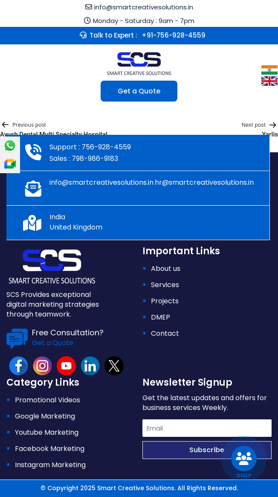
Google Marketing (45, 416)
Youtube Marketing (46, 432)
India (57, 217)
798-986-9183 (94, 158)
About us (165, 268)
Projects (165, 301)
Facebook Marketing (49, 448)
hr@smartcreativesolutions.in (204, 182)
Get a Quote (139, 91)
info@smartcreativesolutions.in (143, 7)
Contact (165, 333)
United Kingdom (75, 227)
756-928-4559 (105, 147)
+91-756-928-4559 (174, 35)
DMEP (160, 317)
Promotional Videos (47, 400)
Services (165, 285)
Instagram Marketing (50, 465)
